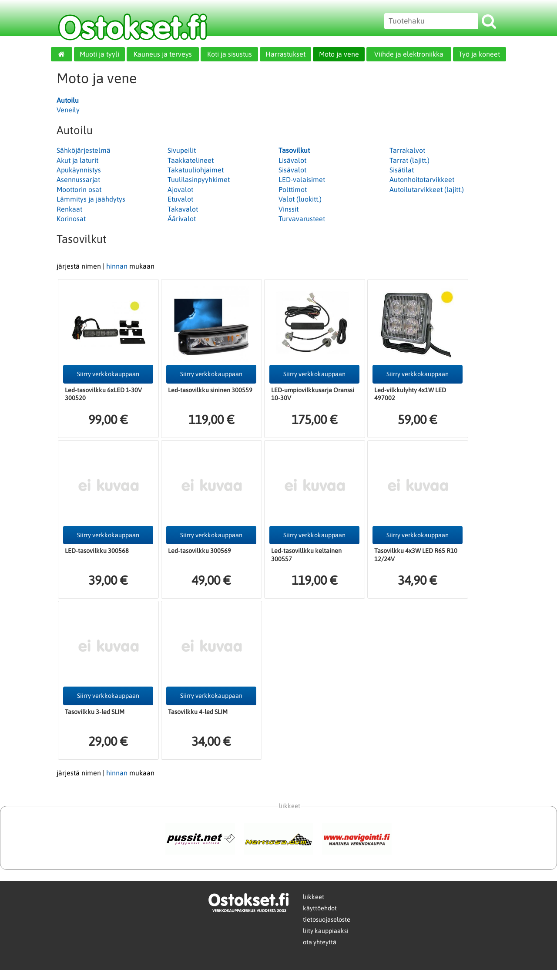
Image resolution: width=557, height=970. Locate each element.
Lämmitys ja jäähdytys (91, 199)
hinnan (117, 266)
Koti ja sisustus (229, 54)
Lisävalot (292, 160)
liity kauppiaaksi (326, 930)
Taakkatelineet (191, 160)
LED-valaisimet (301, 179)
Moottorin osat (79, 189)
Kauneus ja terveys (163, 54)
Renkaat (69, 209)
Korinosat (71, 218)
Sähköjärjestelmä (84, 150)
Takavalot (183, 209)
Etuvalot (180, 199)
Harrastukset (285, 54)
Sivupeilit (182, 150)
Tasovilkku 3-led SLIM (94, 711)
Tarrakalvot (407, 150)
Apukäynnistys (79, 170)
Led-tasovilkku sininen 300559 (210, 390)
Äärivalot (182, 218)
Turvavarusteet (301, 218)
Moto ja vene (339, 54)
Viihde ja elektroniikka (408, 54)
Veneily (68, 110)
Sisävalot (292, 170)
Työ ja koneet (479, 54)
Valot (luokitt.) (300, 199)
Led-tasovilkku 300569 (199, 550)
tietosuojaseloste (326, 919)
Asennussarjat (78, 179)
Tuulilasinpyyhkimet (199, 179)
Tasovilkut (294, 150)
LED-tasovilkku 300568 (97, 550)
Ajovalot (180, 189)
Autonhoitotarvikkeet (421, 179)
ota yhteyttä (319, 942)
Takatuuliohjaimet (196, 170)
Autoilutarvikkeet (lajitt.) (426, 189)
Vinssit (288, 209)
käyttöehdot (320, 908)
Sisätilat (401, 170)
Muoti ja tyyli (99, 54)
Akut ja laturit (77, 160)
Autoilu (68, 100)
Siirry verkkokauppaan (108, 373)
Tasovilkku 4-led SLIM (198, 711)
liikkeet (313, 896)
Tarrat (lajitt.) (409, 160)
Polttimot (292, 189)
